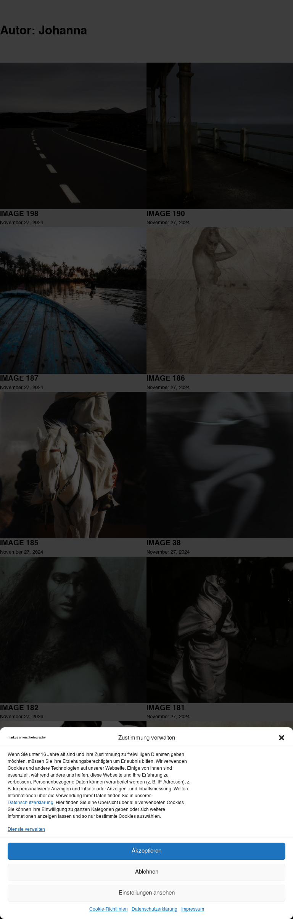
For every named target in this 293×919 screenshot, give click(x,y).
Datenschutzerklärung (30, 803)
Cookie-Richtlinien (108, 909)
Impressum (192, 909)
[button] (281, 737)
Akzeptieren (146, 851)
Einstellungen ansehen (147, 893)
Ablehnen (146, 872)
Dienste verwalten (26, 829)
